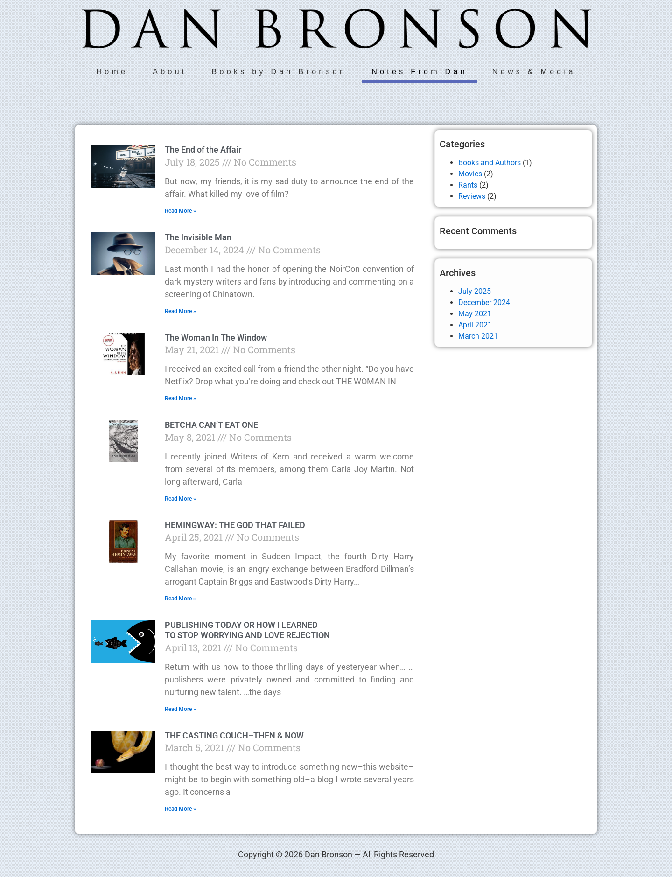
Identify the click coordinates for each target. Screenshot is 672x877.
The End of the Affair (203, 149)
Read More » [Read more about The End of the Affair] (180, 211)
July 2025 (474, 291)
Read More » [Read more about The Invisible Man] (180, 311)
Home (112, 72)
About (170, 72)
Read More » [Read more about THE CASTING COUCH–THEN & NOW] (180, 809)
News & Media (534, 72)
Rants (467, 185)
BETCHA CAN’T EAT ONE (211, 425)
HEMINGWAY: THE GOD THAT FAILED (235, 525)
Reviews (471, 196)
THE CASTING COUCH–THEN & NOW (234, 735)
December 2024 (484, 302)
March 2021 (478, 336)
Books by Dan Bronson (279, 72)
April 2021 (475, 324)
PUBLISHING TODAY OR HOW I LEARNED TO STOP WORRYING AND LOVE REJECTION (247, 630)
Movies (470, 173)
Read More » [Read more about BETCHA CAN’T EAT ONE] (180, 498)
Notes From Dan (419, 72)
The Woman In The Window (216, 337)
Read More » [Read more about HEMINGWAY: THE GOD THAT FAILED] (180, 598)
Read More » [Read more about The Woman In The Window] (180, 398)
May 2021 (474, 313)
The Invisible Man (198, 237)
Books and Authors (489, 162)
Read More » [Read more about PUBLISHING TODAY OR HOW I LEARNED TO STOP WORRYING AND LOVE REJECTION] (180, 709)
